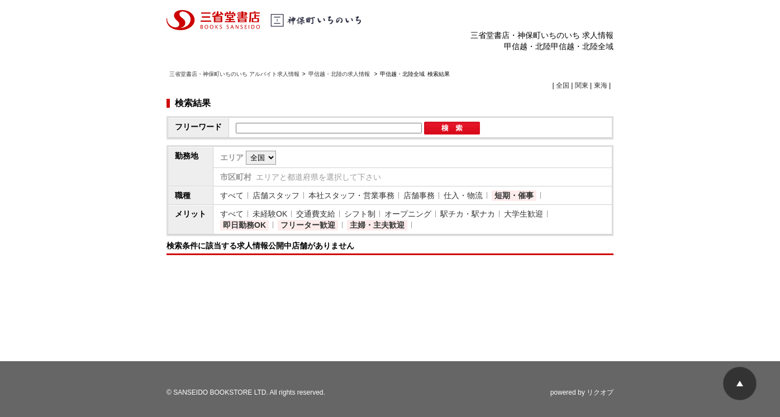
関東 (581, 85)
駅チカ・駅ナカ (467, 213)
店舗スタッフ (276, 195)
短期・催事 (514, 195)
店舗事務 (419, 195)
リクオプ (600, 392)
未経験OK (270, 213)
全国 (562, 85)
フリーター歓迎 (307, 225)
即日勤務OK (244, 225)
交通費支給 (315, 213)
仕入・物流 (463, 195)
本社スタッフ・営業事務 (351, 195)
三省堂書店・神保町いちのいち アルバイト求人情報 (234, 74)
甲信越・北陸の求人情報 (340, 74)
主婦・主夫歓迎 (377, 225)
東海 (600, 85)
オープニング (407, 213)
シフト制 (359, 213)
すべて (232, 195)
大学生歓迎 (523, 213)
